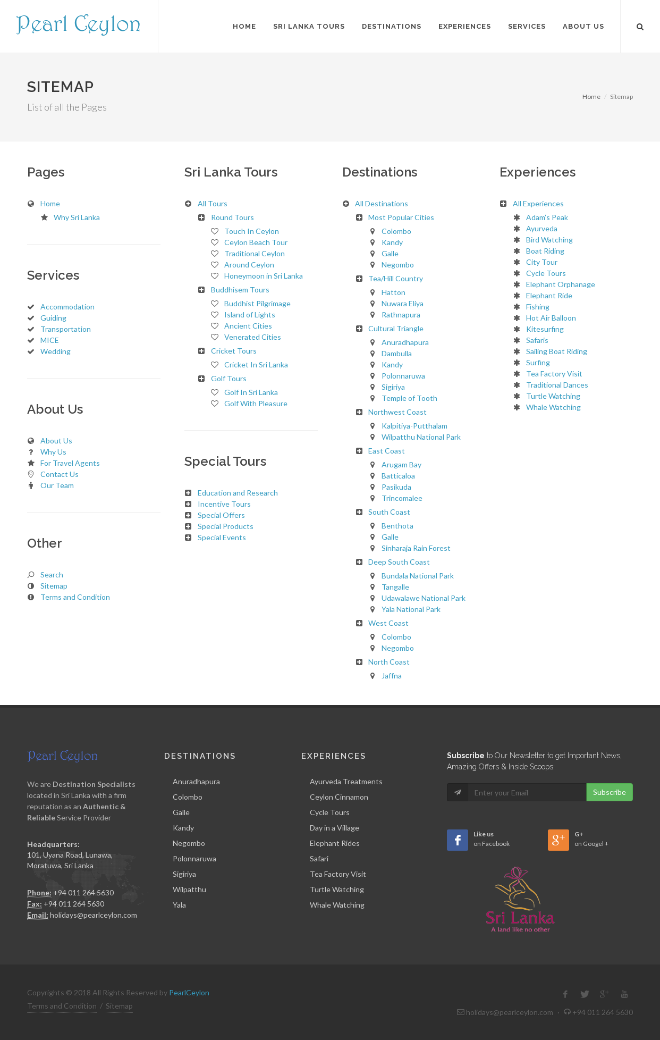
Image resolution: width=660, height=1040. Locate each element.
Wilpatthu (189, 889)
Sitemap (119, 1005)
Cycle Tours (330, 812)
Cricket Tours (234, 350)
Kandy (183, 827)
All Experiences (538, 203)
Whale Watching (337, 904)
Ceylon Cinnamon (339, 796)
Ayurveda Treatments (346, 781)
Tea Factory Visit (338, 873)
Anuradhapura (196, 781)
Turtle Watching (337, 889)
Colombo (187, 796)
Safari (319, 858)
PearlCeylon (189, 992)
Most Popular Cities (401, 217)
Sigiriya (184, 873)
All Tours (212, 203)
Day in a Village (334, 827)
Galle (181, 812)
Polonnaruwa (194, 858)
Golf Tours (229, 378)
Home (591, 96)
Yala (179, 904)
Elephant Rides (335, 843)
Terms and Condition (62, 1005)
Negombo (189, 843)
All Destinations (381, 203)
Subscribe (609, 791)
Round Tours (232, 217)
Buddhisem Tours (240, 289)
